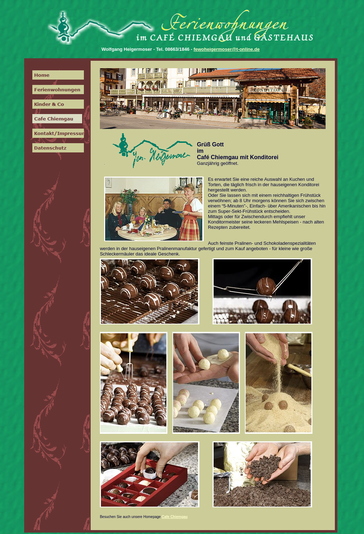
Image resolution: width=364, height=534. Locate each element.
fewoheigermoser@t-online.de (226, 49)
